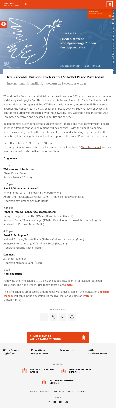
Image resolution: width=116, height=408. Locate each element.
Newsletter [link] (44, 391)
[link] (3, 24)
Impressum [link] (81, 391)
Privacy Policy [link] (58, 391)
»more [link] (69, 285)
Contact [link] (70, 391)
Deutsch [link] (33, 391)
